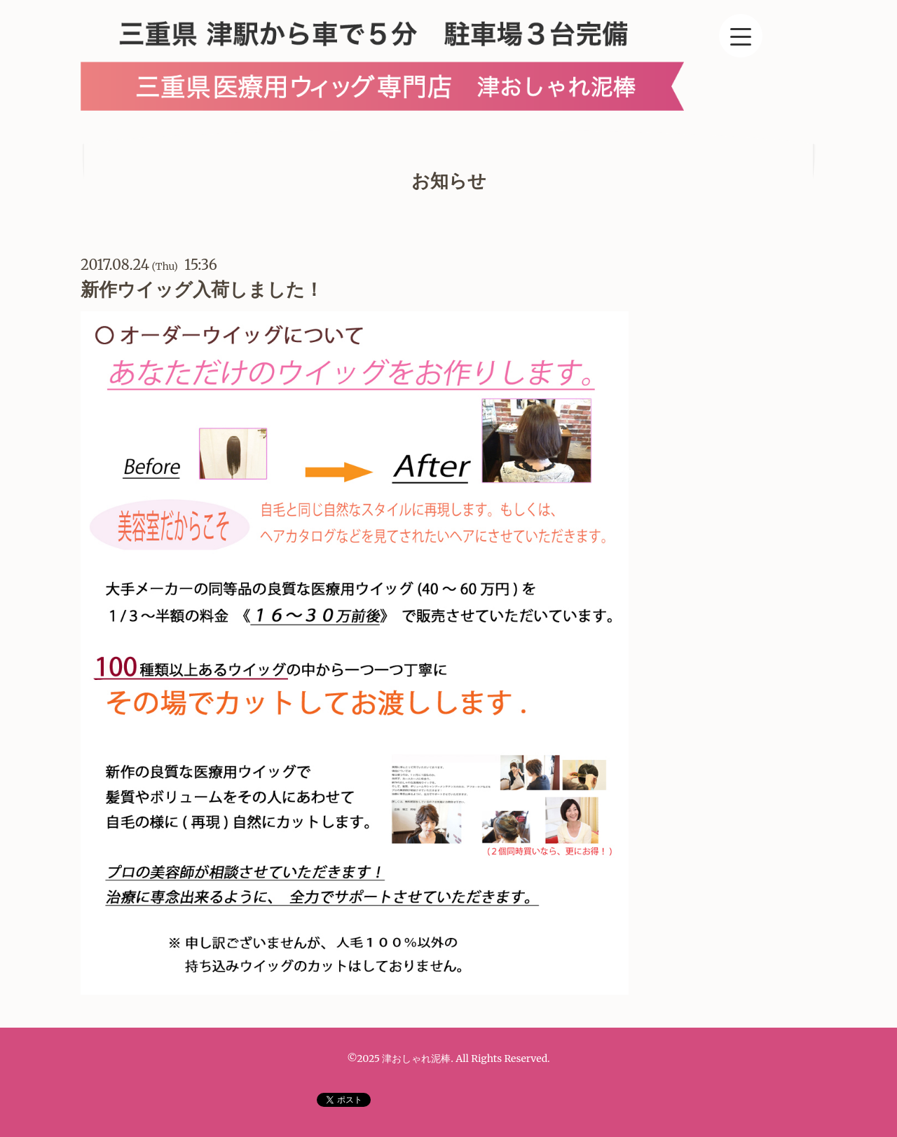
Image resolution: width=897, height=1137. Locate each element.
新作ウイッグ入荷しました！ (202, 289)
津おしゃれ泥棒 (416, 1058)
